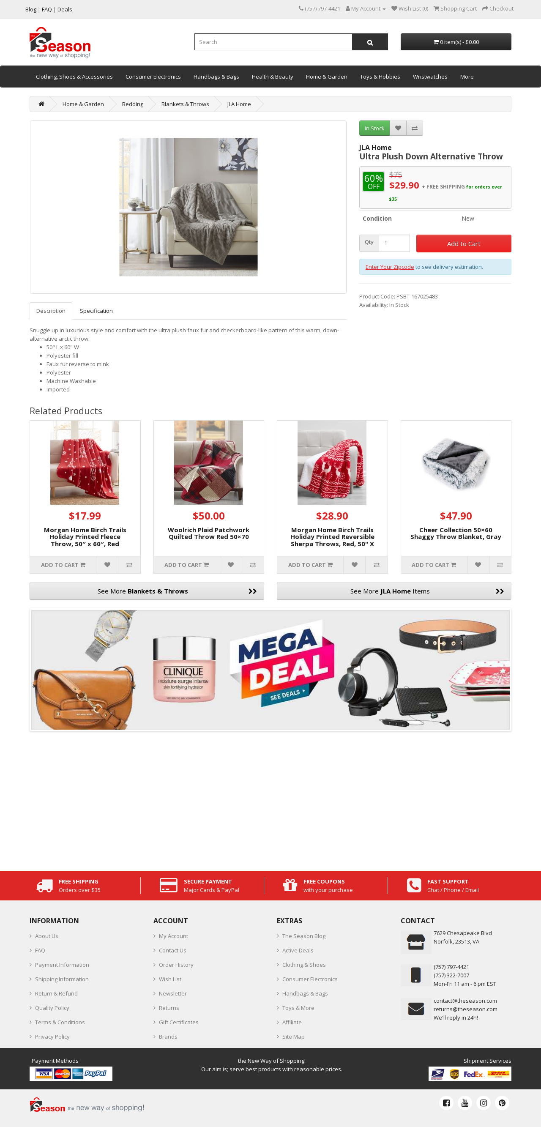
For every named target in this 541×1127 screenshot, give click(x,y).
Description (51, 311)
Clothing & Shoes (304, 964)
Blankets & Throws (185, 104)
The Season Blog (303, 936)
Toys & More (298, 1008)
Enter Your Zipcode (390, 267)
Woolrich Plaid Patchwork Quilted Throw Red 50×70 (208, 533)
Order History (176, 964)
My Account (173, 936)
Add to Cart (464, 243)
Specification (96, 311)
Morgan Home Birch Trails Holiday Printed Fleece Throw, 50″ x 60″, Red (85, 536)
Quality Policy (52, 1008)
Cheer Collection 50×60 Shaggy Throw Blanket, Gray (455, 533)
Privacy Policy (52, 1036)
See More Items (427, 591)
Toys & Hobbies (380, 76)
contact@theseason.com (465, 1000)
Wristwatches (430, 76)
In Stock (375, 128)
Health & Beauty (272, 76)
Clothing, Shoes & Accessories (74, 76)
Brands (168, 1036)
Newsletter (173, 993)
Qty (369, 242)
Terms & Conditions (60, 1022)
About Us (46, 936)
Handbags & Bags (216, 76)
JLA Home (239, 104)
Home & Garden (326, 76)
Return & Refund (56, 993)
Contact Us (172, 950)
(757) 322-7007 (451, 975)
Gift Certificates (179, 1022)
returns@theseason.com (465, 1009)
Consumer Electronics (153, 76)
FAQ (40, 950)
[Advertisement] (270, 799)
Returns (169, 1008)
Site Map (293, 1036)
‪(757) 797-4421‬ (451, 967)
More (467, 76)
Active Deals (298, 950)
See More (177, 591)
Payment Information (62, 964)
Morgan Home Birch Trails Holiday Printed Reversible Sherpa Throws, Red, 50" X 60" (332, 540)
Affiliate (292, 1022)
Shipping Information (62, 979)
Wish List (170, 979)
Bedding (132, 104)
